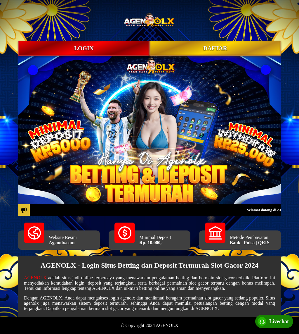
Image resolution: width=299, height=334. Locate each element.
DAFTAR (215, 48)
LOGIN (84, 48)
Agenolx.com (61, 242)
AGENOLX (35, 277)
